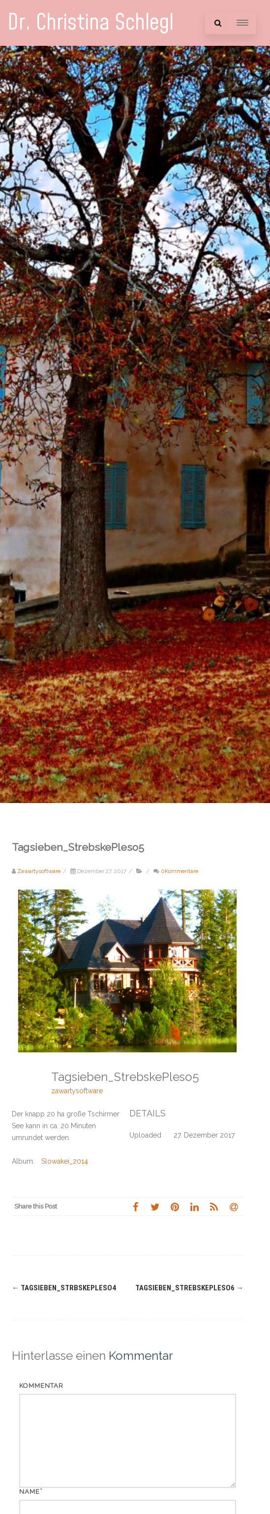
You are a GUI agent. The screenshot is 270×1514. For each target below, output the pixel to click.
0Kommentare (179, 871)
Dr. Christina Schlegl (90, 22)
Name (29, 1491)
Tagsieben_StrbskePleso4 (64, 1287)
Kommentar (41, 1385)
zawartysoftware (77, 1091)
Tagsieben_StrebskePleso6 (189, 1287)
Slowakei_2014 (64, 1161)
